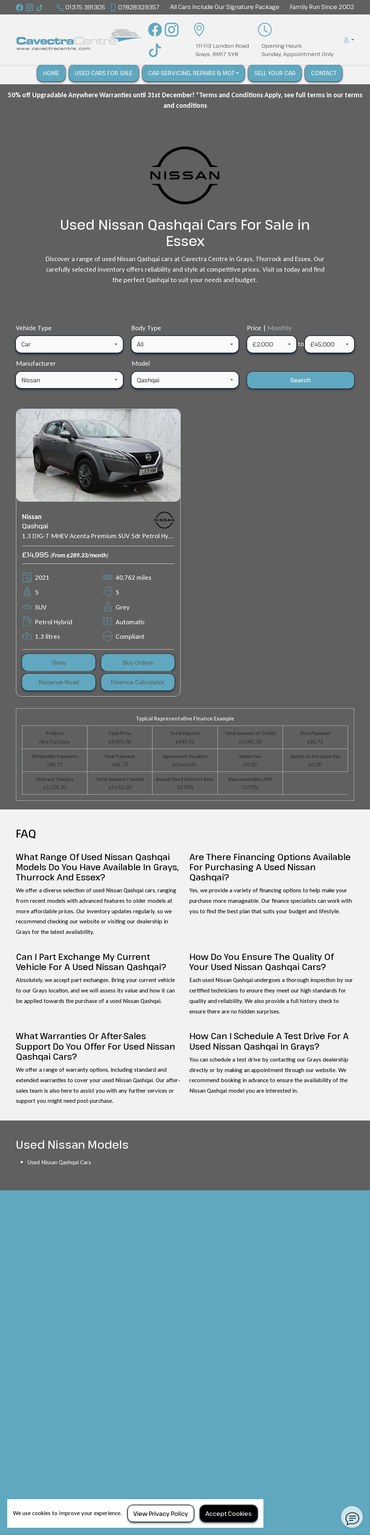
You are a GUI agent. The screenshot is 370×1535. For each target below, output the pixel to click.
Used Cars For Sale (104, 73)
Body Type (146, 328)
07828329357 (138, 7)
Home (51, 73)
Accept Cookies (228, 1514)
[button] (347, 39)
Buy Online (138, 663)
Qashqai (35, 526)
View (59, 663)
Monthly (279, 328)
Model (141, 363)
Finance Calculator (138, 682)
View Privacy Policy (160, 1514)
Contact (323, 73)
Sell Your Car (275, 73)
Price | (269, 328)
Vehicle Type (34, 328)
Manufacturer (36, 363)
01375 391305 (85, 7)
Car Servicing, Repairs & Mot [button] (191, 73)
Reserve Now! (59, 682)
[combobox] (69, 344)
